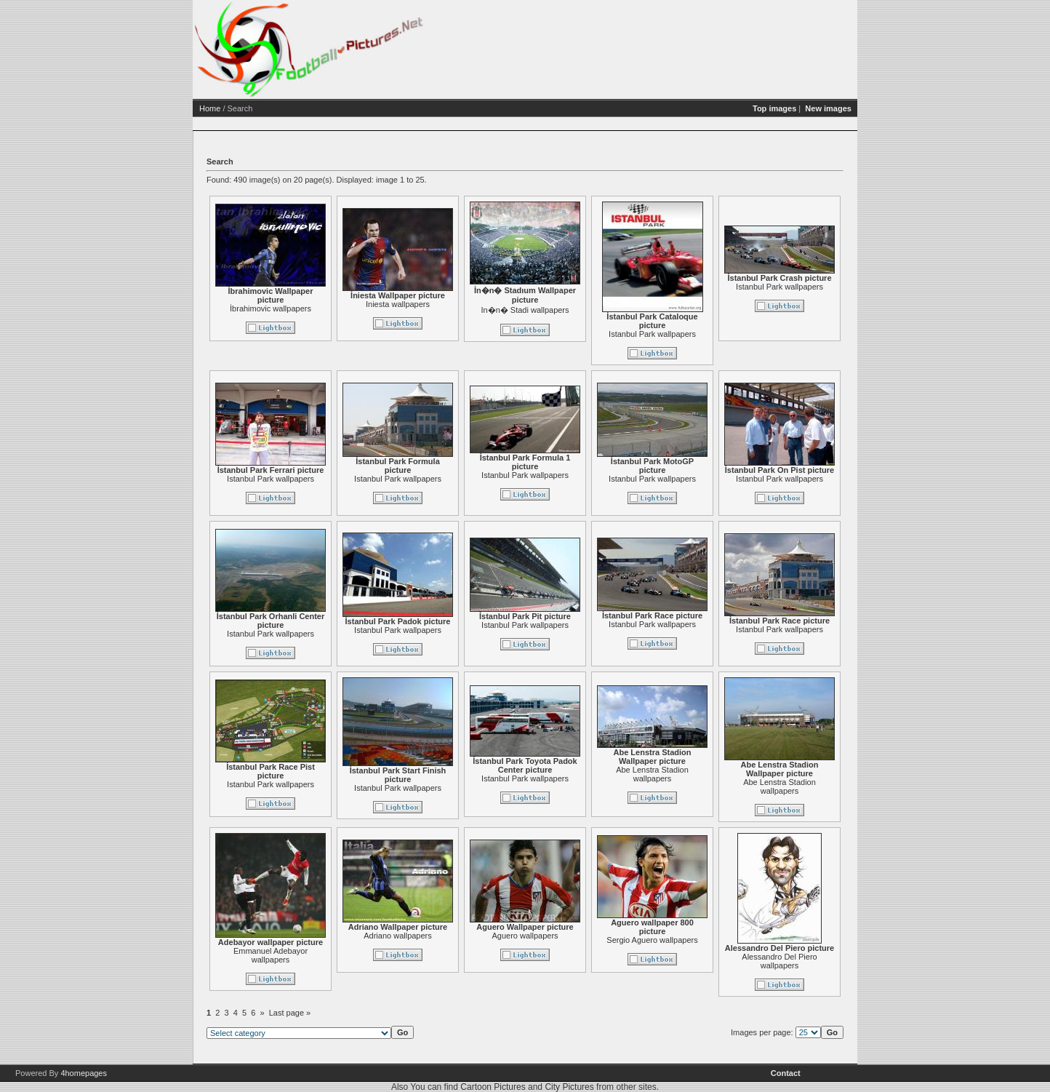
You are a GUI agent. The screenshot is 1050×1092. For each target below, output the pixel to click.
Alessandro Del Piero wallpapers (779, 961)
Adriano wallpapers (398, 935)
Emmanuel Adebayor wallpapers (270, 955)
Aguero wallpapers (525, 935)
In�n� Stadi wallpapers (525, 310)
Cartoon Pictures (492, 1087)
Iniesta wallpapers (398, 304)
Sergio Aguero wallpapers (651, 940)
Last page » (290, 1012)
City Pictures (569, 1087)
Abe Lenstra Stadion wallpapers (652, 774)
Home (209, 108)
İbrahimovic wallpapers (270, 308)
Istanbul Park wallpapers (652, 334)
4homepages (83, 1073)
